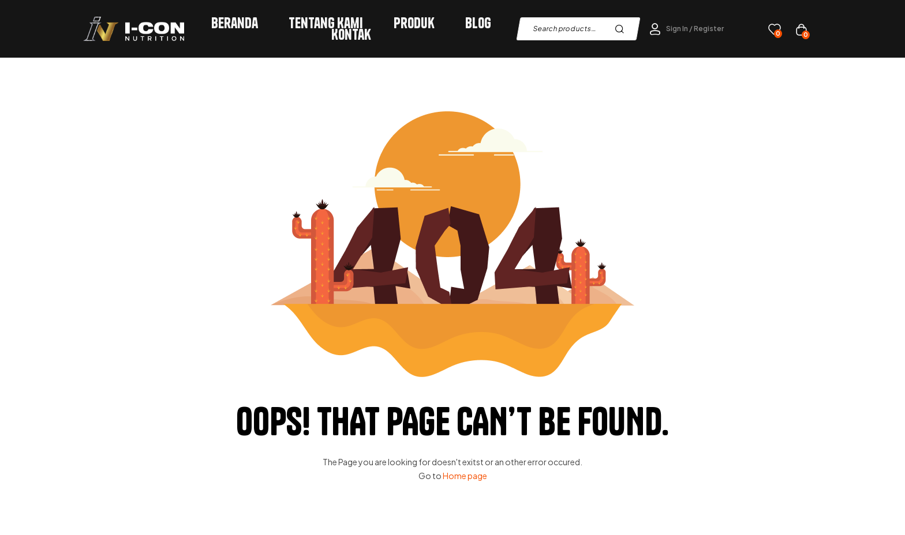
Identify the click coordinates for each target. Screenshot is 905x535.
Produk (414, 23)
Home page (465, 475)
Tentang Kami (326, 23)
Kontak (351, 34)
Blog (478, 23)
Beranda (234, 23)
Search (622, 28)
